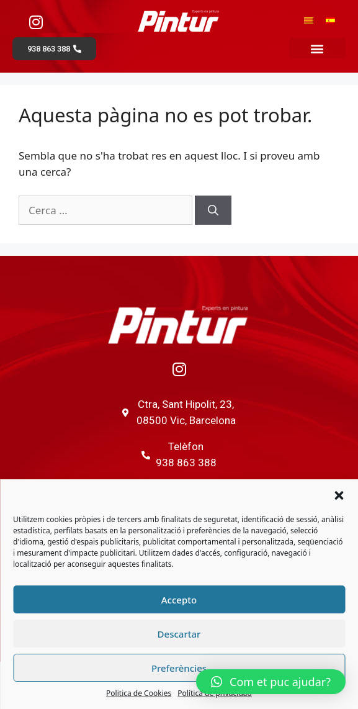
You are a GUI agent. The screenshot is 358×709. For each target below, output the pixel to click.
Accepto (179, 600)
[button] (339, 495)
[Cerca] (213, 210)
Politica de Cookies (138, 693)
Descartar (179, 634)
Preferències (179, 668)
